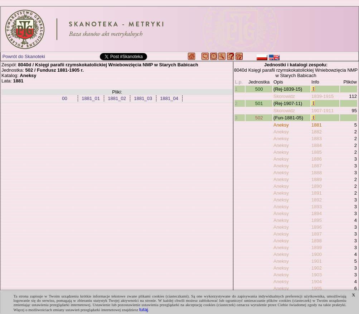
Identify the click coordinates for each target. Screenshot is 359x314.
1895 (316, 220)
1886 (316, 159)
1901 (316, 261)
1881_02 (117, 98)
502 (259, 117)
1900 (316, 254)
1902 (316, 268)
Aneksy (281, 125)
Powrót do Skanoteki (24, 56)
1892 (316, 200)
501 (259, 103)
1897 (316, 234)
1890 (316, 186)
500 (259, 89)
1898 (316, 240)
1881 (316, 125)
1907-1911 (322, 110)
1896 (316, 227)
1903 (316, 274)
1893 (316, 206)
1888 (316, 172)
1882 (316, 131)
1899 (316, 247)
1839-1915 (322, 96)
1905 (316, 288)
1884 (316, 145)
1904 (316, 281)
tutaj (143, 309)
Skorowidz (284, 96)
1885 (316, 152)
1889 (316, 179)
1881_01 (91, 98)
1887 (316, 165)
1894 (316, 213)
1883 (316, 138)
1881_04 (169, 98)
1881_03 (143, 98)
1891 (316, 193)
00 (64, 98)
